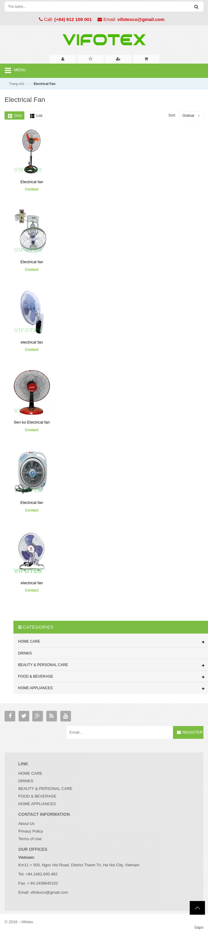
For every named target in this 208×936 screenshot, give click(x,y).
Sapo (198, 927)
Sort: (172, 115)
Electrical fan (31, 181)
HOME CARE (30, 773)
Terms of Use (30, 838)
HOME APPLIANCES (37, 804)
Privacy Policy (30, 831)
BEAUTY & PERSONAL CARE (45, 788)
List (39, 115)
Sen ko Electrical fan (32, 422)
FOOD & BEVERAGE (37, 796)
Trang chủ (16, 84)
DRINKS (25, 781)
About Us (26, 823)
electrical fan (32, 342)
